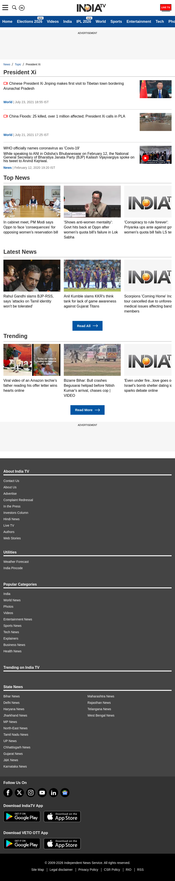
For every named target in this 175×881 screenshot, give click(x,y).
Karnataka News (15, 766)
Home (7, 21)
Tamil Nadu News (15, 734)
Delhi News (11, 702)
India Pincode (13, 568)
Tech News (11, 632)
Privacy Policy (88, 869)
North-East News (15, 728)
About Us (10, 487)
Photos (8, 606)
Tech (160, 21)
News (6, 64)
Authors (8, 532)
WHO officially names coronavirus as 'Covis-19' (41, 148)
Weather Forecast (16, 561)
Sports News (12, 625)
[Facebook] (8, 792)
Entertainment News (17, 619)
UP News (10, 741)
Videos (53, 21)
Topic (18, 64)
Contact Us (11, 481)
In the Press (12, 506)
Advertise (10, 493)
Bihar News (11, 696)
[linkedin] (53, 792)
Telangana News (99, 709)
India (67, 21)
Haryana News (13, 709)
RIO (128, 869)
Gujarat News (13, 754)
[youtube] (42, 792)
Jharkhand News (15, 715)
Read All (87, 325)
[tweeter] (19, 792)
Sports (116, 21)
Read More (87, 410)
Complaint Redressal (18, 500)
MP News (10, 722)
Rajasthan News (99, 702)
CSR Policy (112, 869)
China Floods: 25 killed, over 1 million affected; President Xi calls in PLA (64, 116)
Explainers (10, 638)
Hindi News (11, 519)
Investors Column (15, 513)
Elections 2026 (29, 21)
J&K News (10, 760)
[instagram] (30, 792)
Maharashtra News (101, 696)
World (101, 21)
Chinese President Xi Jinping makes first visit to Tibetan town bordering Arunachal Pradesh (63, 85)
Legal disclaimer (61, 869)
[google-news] (64, 792)
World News (12, 600)
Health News (12, 651)
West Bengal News (101, 715)
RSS (140, 869)
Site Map (37, 869)
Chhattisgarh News (16, 747)
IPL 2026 (83, 21)
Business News (14, 645)
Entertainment (138, 21)
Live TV (8, 525)
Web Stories (12, 538)
